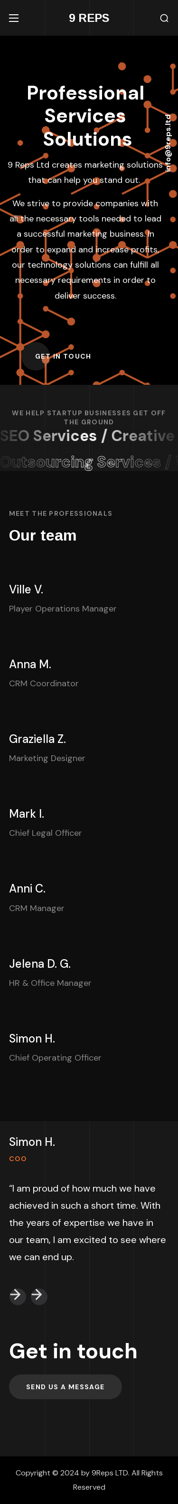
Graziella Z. (37, 739)
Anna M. (30, 664)
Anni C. (27, 888)
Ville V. (26, 589)
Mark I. (26, 813)
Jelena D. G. (40, 963)
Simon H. (32, 1038)
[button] (164, 18)
